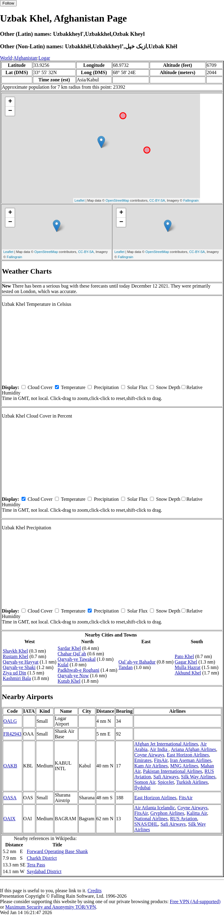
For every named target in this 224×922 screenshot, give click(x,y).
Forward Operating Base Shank (57, 851)
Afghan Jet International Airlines (166, 743)
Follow (8, 3)
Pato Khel (184, 656)
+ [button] (10, 101)
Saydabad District (44, 871)
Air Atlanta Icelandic (154, 807)
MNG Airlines (184, 765)
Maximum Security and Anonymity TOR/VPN (50, 907)
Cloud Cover (40, 387)
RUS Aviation (183, 818)
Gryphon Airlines (167, 813)
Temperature (73, 387)
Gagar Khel (186, 661)
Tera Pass (36, 864)
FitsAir (161, 760)
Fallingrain (191, 200)
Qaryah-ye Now (73, 675)
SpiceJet (166, 782)
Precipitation (106, 387)
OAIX (9, 818)
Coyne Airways (149, 754)
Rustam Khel (15, 656)
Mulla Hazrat (188, 667)
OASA (10, 797)
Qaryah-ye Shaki (19, 667)
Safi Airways (165, 776)
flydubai (142, 787)
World (6, 57)
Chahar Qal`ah (72, 653)
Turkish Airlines (192, 782)
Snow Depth (168, 387)
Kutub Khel (69, 681)
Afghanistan (25, 57)
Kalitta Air (197, 813)
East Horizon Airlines (188, 754)
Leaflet (80, 200)
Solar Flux (137, 387)
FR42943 (12, 733)
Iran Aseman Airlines (190, 760)
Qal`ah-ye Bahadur (136, 661)
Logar (44, 57)
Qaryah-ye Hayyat (21, 661)
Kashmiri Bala (17, 678)
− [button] (10, 111)
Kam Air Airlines (151, 765)
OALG (10, 721)
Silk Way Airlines (198, 776)
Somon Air (144, 782)
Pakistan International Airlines (172, 771)
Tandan (125, 667)
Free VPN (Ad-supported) (195, 901)
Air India (159, 749)
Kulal (63, 664)
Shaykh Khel (15, 651)
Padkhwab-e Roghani (78, 670)
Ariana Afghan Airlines (193, 749)
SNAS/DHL (146, 824)
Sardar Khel (69, 648)
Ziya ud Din (14, 672)
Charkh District (42, 858)
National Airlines (151, 818)
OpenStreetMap (117, 200)
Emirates (142, 760)
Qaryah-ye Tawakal (77, 659)
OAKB (10, 765)
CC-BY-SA (157, 200)
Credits (94, 890)
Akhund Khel (188, 672)
